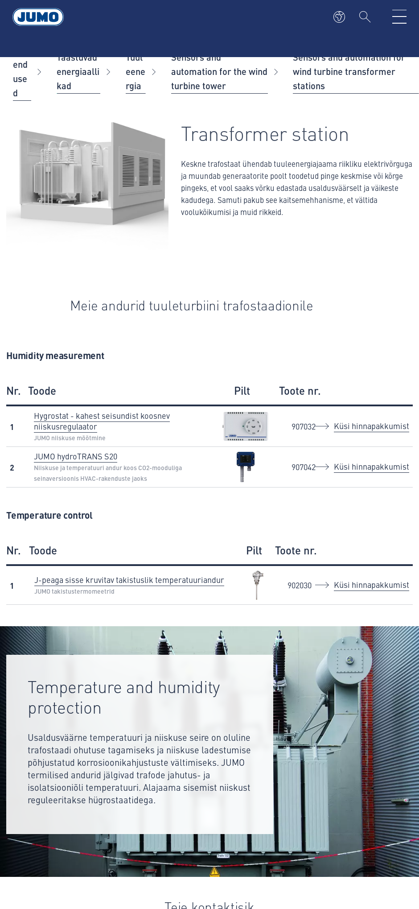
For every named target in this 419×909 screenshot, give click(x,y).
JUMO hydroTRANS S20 (75, 456)
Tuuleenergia (135, 71)
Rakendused (21, 71)
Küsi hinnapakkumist (371, 425)
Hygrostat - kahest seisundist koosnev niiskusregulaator (102, 421)
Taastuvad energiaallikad (78, 71)
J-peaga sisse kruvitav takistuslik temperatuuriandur (129, 579)
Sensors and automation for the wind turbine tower (219, 71)
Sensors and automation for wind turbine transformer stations (349, 71)
